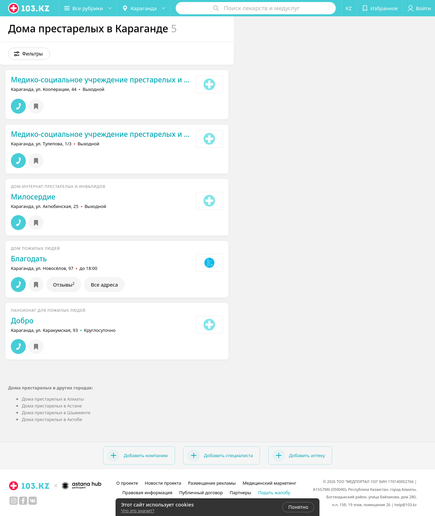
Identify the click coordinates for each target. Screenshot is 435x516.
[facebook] (23, 501)
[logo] (29, 8)
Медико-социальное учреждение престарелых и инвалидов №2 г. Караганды (101, 134)
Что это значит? (137, 510)
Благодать (29, 259)
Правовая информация (147, 492)
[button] (87, 8)
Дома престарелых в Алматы (53, 399)
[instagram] (14, 501)
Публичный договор (201, 492)
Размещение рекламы (212, 483)
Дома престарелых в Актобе (52, 419)
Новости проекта (163, 483)
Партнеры (240, 492)
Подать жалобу (274, 492)
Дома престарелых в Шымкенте (56, 412)
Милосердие (33, 197)
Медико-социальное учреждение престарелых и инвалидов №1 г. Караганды (101, 80)
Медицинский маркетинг (269, 483)
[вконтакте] (33, 501)
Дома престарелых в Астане (52, 406)
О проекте (127, 483)
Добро (22, 321)
